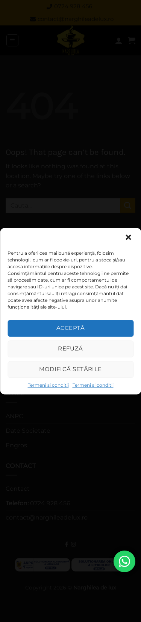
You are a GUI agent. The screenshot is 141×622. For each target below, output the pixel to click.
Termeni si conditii (48, 385)
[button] (128, 237)
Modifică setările (70, 369)
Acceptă (70, 327)
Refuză (70, 348)
